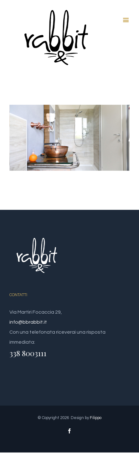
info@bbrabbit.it (28, 322)
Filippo (95, 418)
